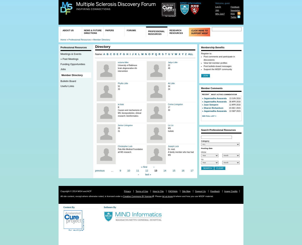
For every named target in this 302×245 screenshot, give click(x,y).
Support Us (200, 191)
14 (165, 170)
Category (205, 141)
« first (144, 166)
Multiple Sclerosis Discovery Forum (116, 6)
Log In (218, 7)
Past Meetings (70, 59)
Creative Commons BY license (137, 196)
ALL (190, 54)
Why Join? (220, 14)
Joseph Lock (173, 146)
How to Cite (158, 191)
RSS (233, 14)
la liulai (121, 104)
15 (174, 170)
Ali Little (171, 83)
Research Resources (176, 31)
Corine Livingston (175, 104)
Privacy (127, 191)
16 (183, 170)
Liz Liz (170, 125)
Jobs (63, 69)
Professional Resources (156, 32)
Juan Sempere (211, 105)
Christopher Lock (125, 146)
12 (146, 170)
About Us (68, 30)
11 (137, 170)
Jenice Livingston (125, 125)
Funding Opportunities (72, 64)
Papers (109, 30)
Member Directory (101, 39)
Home (63, 39)
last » (148, 174)
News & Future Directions (93, 31)
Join (217, 10)
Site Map (186, 191)
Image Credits (230, 191)
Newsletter (235, 10)
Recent (205, 94)
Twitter (234, 17)
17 (192, 170)
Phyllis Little (123, 83)
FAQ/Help (173, 191)
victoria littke (123, 62)
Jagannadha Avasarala (215, 98)
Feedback (235, 7)
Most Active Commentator (224, 94)
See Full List (208, 116)
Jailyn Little (172, 62)
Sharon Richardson (213, 108)
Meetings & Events (70, 54)
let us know (167, 196)
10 (128, 170)
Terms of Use (142, 191)
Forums (131, 30)
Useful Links (67, 86)
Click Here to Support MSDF (199, 31)
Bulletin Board (68, 81)
